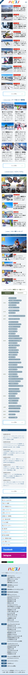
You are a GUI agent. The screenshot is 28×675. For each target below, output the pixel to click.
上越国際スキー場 (13, 354)
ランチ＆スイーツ (6, 532)
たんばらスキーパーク (14, 389)
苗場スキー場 (12, 333)
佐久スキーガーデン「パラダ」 (16, 367)
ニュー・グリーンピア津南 (15, 340)
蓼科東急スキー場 (13, 374)
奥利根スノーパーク (13, 400)
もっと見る (14, 93)
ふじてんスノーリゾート (14, 408)
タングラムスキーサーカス (15, 362)
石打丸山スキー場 (13, 329)
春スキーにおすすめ (6, 500)
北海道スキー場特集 (6, 516)
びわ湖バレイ (12, 414)
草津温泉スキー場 (13, 393)
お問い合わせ (22, 672)
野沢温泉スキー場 (13, 369)
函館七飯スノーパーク (14, 307)
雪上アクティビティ (6, 525)
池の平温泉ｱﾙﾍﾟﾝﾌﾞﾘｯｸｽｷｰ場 (15, 338)
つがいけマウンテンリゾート (15, 371)
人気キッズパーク (6, 512)
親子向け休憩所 (5, 535)
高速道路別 (20, 293)
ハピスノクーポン (6, 544)
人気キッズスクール (6, 509)
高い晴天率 (4, 528)
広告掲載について (13, 672)
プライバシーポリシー (20, 670)
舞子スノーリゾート (13, 322)
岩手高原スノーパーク (14, 310)
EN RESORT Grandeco (14, 319)
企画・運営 (5, 672)
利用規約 (12, 670)
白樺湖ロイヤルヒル (13, 376)
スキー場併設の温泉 (6, 538)
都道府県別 (8, 293)
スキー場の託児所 (6, 519)
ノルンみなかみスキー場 (14, 391)
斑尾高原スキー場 (13, 364)
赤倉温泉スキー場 (13, 343)
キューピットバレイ (13, 352)
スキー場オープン (6, 541)
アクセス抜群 (5, 522)
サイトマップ (6, 670)
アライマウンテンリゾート (15, 324)
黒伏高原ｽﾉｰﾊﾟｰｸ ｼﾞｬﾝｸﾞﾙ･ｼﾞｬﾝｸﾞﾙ (17, 315)
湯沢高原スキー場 (13, 331)
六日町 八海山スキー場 (14, 345)
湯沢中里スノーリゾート (14, 326)
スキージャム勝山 (13, 417)
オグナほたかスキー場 (14, 398)
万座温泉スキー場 (13, 403)
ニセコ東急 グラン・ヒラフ (15, 300)
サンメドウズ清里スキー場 (15, 406)
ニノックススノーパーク (14, 359)
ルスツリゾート (12, 298)
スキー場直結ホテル (6, 506)
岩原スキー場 (12, 357)
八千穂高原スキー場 (13, 383)
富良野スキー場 (12, 305)
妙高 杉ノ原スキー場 (13, 350)
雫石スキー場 (12, 312)
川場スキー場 (12, 395)
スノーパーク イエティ (14, 411)
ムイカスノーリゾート (14, 336)
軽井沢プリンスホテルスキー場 (16, 378)
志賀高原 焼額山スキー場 (14, 381)
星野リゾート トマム (14, 302)
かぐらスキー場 (12, 347)
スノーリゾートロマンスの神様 (16, 385)
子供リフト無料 (5, 503)
